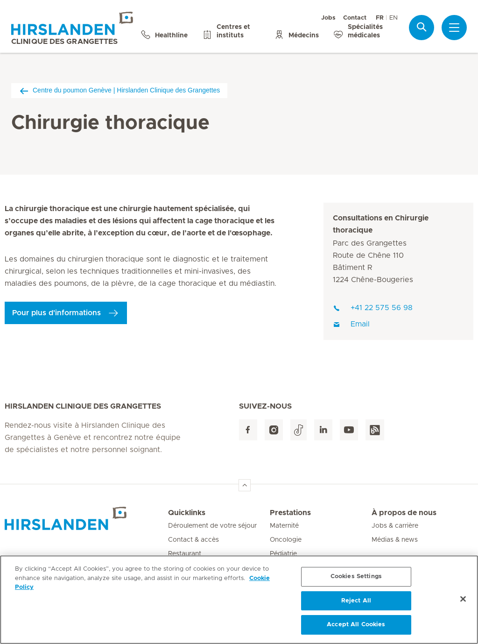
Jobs (328, 18)
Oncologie (286, 540)
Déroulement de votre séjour (212, 526)
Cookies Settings (356, 576)
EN (393, 18)
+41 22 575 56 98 (373, 307)
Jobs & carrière (395, 526)
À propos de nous (404, 513)
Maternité (284, 526)
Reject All (356, 601)
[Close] (463, 599)
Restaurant (184, 554)
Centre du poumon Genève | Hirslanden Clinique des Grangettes (119, 90)
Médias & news (395, 540)
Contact (354, 18)
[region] (239, 599)
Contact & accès (193, 540)
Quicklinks (186, 513)
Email (351, 324)
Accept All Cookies (356, 625)
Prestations (290, 513)
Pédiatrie (283, 554)
